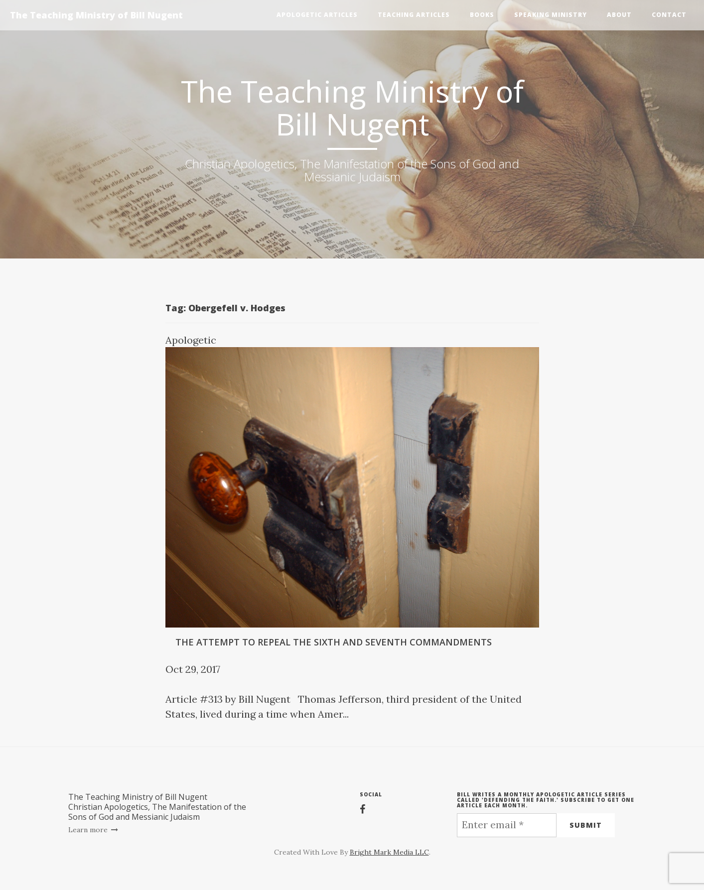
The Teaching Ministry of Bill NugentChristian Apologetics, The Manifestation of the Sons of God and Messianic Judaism (157, 806)
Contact (669, 14)
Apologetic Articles (317, 14)
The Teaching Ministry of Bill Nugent (96, 15)
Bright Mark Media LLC (389, 852)
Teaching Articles (414, 14)
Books (482, 14)
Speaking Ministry (550, 14)
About (619, 14)
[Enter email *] (507, 825)
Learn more (93, 829)
